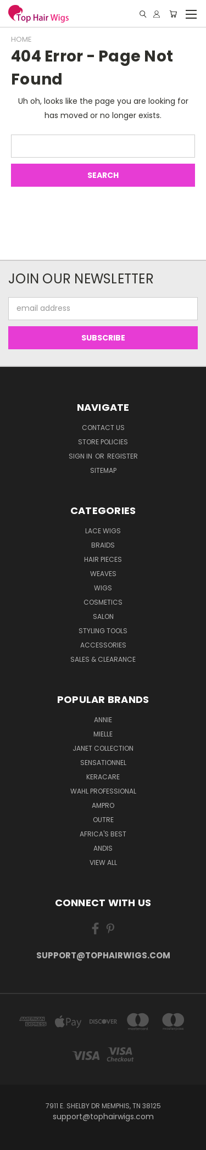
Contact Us (103, 427)
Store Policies (103, 441)
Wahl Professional (103, 791)
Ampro (103, 805)
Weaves (103, 573)
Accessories (103, 645)
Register (122, 456)
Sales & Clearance (103, 659)
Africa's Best (103, 834)
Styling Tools (103, 630)
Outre (103, 819)
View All (103, 862)
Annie (103, 719)
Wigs (103, 588)
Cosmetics (103, 602)
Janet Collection (103, 748)
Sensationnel (103, 762)
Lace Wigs (103, 530)
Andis (103, 848)
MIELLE (103, 734)
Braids (103, 545)
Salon (103, 616)
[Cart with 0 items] (173, 14)
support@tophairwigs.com (103, 955)
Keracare (103, 776)
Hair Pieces (103, 559)
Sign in (81, 456)
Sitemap (103, 470)
